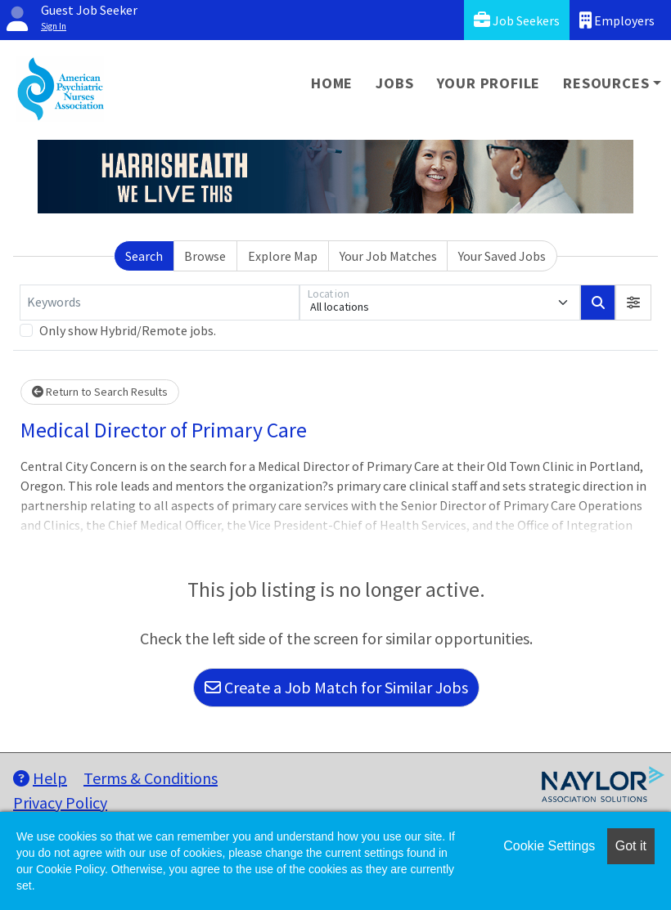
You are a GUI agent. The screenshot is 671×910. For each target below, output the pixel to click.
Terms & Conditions (150, 778)
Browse (205, 256)
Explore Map (282, 256)
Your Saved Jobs (502, 256)
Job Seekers (517, 20)
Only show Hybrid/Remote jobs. (127, 330)
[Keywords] (159, 303)
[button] (633, 303)
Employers (617, 20)
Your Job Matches (388, 256)
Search (144, 256)
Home (332, 83)
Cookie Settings (549, 846)
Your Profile (489, 83)
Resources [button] (606, 83)
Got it (630, 846)
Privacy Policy (60, 802)
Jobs (394, 83)
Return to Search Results (100, 391)
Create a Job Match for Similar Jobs (336, 687)
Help (40, 778)
